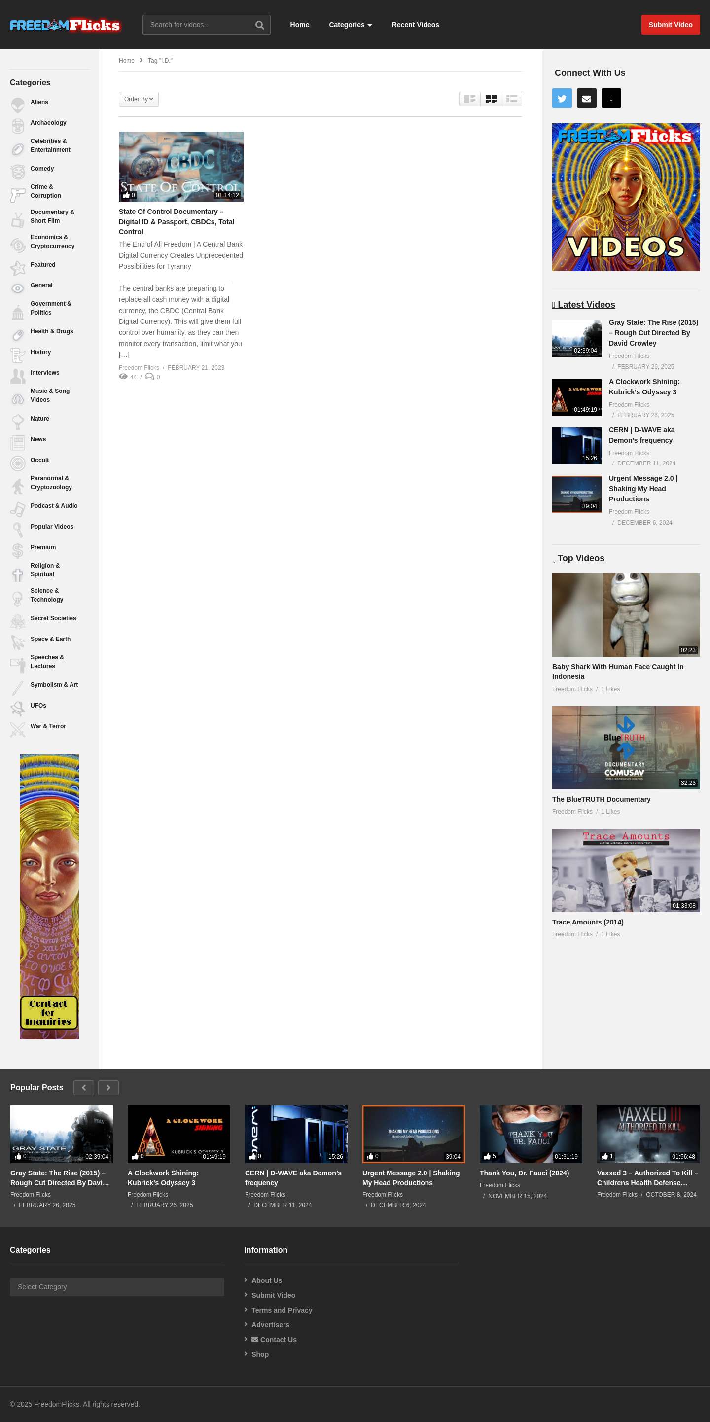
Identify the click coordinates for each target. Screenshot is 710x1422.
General (42, 285)
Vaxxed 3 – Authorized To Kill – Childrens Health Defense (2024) (647, 1178)
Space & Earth (51, 639)
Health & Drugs (52, 331)
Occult (40, 460)
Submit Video (273, 1295)
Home (300, 25)
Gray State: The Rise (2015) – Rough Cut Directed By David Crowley (653, 333)
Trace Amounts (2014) (588, 922)
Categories (350, 25)
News (38, 439)
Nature (40, 418)
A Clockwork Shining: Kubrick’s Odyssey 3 (163, 1178)
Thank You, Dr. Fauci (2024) (524, 1173)
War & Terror (48, 726)
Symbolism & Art (54, 684)
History (41, 352)
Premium (43, 547)
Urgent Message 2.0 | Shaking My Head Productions (643, 488)
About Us (266, 1280)
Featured (43, 264)
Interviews (45, 372)
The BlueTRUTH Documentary (601, 799)
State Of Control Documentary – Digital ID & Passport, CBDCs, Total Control (177, 222)
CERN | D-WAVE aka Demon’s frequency (293, 1178)
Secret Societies (53, 618)
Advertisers (270, 1325)
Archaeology (49, 122)
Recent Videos (415, 25)
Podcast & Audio (54, 505)
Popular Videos (52, 526)
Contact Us (274, 1340)
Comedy (42, 168)
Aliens (39, 102)
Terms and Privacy (281, 1310)
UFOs (38, 705)
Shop (260, 1354)
